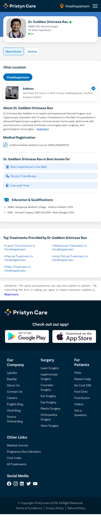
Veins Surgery (50, 425)
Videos (78, 404)
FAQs (77, 372)
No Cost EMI (82, 385)
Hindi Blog (13, 410)
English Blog (15, 404)
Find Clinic (81, 391)
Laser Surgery (50, 368)
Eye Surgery (48, 402)
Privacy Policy (55, 508)
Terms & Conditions (29, 508)
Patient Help (82, 379)
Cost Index (14, 458)
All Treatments (16, 464)
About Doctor (14, 51)
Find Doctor (82, 398)
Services (32, 51)
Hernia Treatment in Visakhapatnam (18, 258)
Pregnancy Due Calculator (24, 451)
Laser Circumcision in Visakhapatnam (19, 247)
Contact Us (14, 391)
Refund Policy (76, 508)
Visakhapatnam (18, 77)
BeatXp (12, 379)
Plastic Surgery (50, 408)
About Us (13, 385)
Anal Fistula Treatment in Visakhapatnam (70, 258)
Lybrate (12, 372)
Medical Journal (17, 445)
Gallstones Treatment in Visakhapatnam (69, 247)
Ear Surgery (48, 396)
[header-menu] (95, 6)
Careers (12, 398)
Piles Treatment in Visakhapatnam (17, 268)
